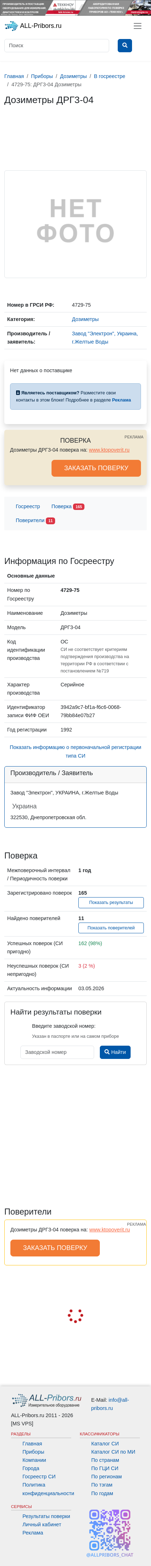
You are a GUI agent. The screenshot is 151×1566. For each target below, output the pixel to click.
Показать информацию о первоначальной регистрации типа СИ (75, 751)
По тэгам (101, 1485)
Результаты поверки (46, 1516)
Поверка (68, 507)
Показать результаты (111, 902)
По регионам (106, 1476)
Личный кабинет (42, 1524)
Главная (32, 1443)
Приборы (33, 1452)
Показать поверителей (111, 927)
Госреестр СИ (39, 1476)
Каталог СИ (105, 1443)
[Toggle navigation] (137, 26)
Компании (34, 1460)
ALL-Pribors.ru (33, 26)
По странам (105, 1460)
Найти (115, 1052)
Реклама (33, 1533)
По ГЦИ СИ (104, 1468)
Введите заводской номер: (64, 1026)
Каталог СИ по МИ (113, 1452)
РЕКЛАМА (134, 437)
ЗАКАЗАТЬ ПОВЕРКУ (96, 468)
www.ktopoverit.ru (109, 450)
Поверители (35, 520)
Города (31, 1468)
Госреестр (28, 506)
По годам (102, 1493)
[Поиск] (56, 45)
